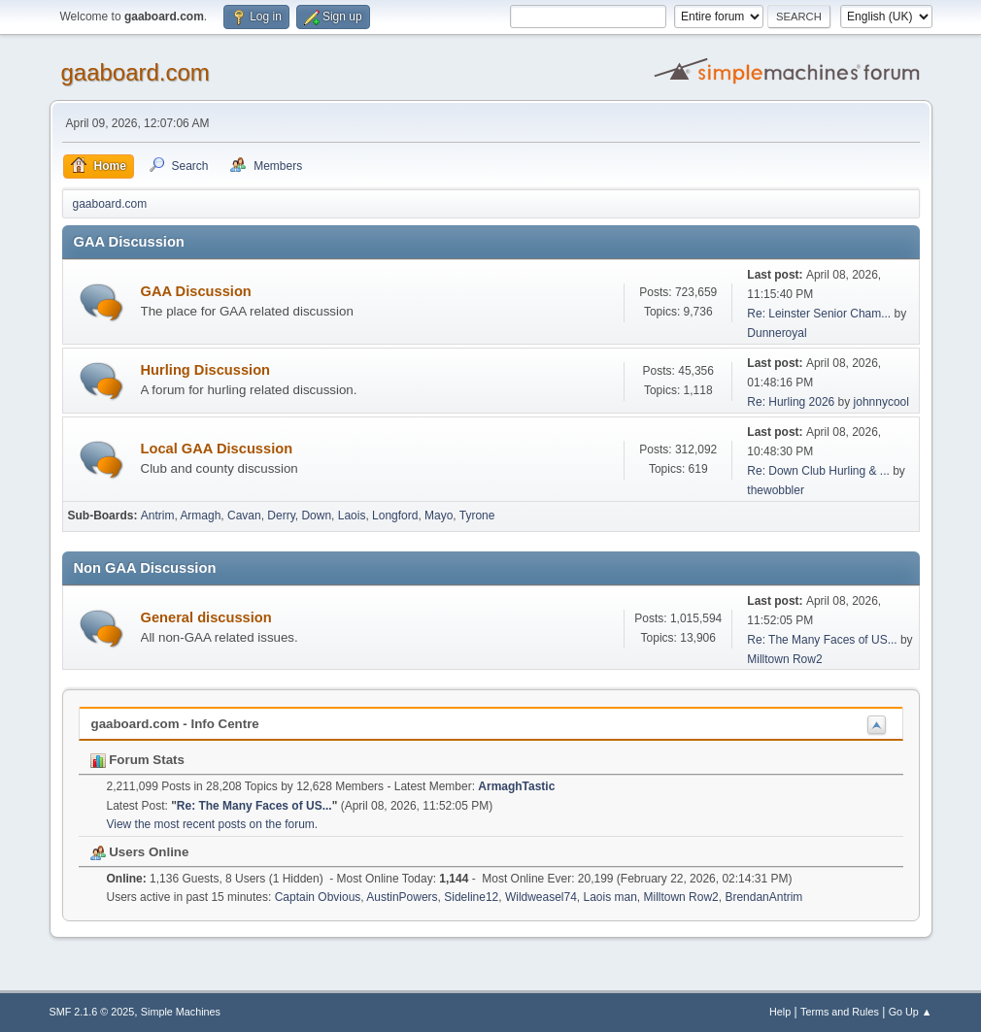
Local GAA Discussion (217, 448)
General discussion (206, 617)
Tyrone (477, 515)
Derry (280, 515)
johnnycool (881, 402)
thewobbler (775, 490)
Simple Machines (180, 1011)
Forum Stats (137, 759)
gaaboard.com (135, 72)
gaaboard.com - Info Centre (175, 723)
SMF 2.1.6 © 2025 (92, 1011)
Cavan (244, 515)
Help (780, 1011)
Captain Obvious (318, 897)
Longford (395, 515)
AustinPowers (401, 897)
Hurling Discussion (206, 370)
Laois (352, 515)
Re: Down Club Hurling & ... (818, 471)
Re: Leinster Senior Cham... (819, 313)
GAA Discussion (196, 291)
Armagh (200, 515)
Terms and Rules (839, 1011)
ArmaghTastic (516, 786)
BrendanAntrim (763, 897)
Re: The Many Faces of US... (821, 640)
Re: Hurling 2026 (790, 402)
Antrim (158, 515)
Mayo (438, 515)
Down (316, 515)
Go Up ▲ (910, 1011)
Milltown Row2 (784, 659)
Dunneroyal (776, 333)
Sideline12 (471, 897)
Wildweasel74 (541, 897)
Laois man (610, 897)
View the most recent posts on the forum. (213, 824)
